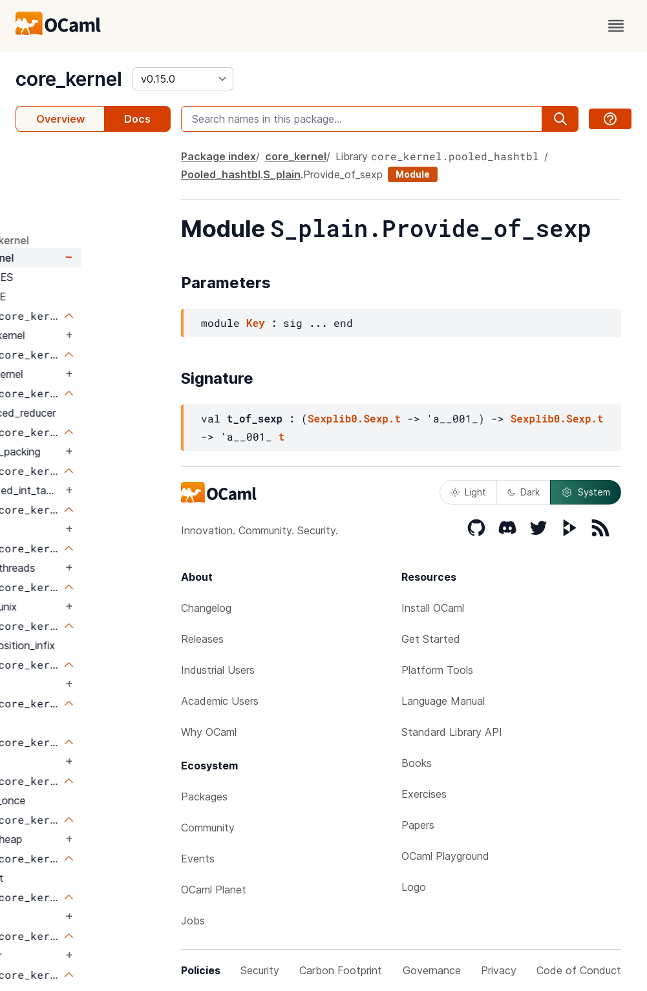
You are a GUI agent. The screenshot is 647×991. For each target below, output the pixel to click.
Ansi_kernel (85, 374)
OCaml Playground (445, 856)
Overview (60, 118)
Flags (72, 761)
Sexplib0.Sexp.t (354, 418)
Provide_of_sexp (343, 174)
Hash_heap (85, 839)
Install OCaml (432, 607)
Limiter (75, 955)
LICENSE (74, 296)
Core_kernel (86, 335)
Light (468, 491)
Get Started (430, 638)
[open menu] (616, 26)
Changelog (206, 607)
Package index (218, 156)
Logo (413, 887)
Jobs (193, 920)
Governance (432, 970)
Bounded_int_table (104, 490)
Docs (137, 118)
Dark (523, 491)
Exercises (424, 794)
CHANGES (77, 277)
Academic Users (220, 700)
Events (198, 858)
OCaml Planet (213, 889)
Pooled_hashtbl (220, 174)
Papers (417, 825)
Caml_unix (83, 606)
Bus (68, 529)
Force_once (87, 800)
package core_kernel (67, 240)
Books (416, 762)
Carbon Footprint (340, 970)
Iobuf (72, 916)
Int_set (76, 877)
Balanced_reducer (102, 412)
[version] (183, 78)
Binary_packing (94, 451)
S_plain (282, 174)
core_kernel (69, 78)
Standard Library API (451, 731)
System (585, 492)
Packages (204, 796)
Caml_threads (92, 567)
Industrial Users (218, 669)
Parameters (49, 181)
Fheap (74, 722)
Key (255, 322)
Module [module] (413, 174)
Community (208, 827)
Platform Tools (437, 669)
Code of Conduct (578, 970)
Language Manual (443, 700)
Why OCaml (209, 731)
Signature (45, 205)
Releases (202, 638)
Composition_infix (102, 645)
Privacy (498, 970)
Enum (72, 684)
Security (259, 970)
